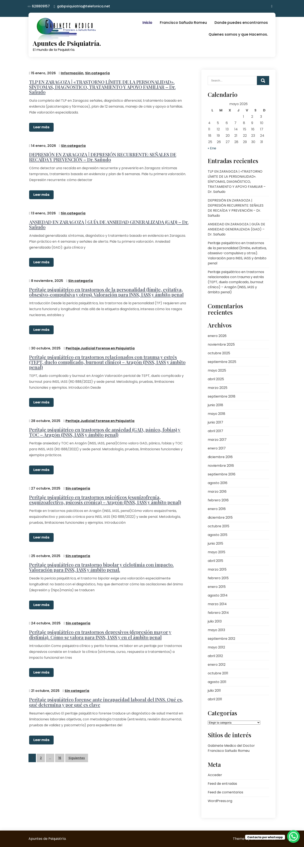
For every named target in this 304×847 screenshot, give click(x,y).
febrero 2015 (218, 578)
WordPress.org (220, 800)
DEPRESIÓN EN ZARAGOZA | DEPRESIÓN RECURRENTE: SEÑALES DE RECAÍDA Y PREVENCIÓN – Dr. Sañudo (102, 156)
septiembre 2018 (221, 396)
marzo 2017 (217, 439)
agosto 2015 (217, 534)
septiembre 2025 (222, 361)
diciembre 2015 (220, 517)
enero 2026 (217, 335)
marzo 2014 (217, 604)
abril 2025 (216, 379)
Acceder (215, 775)
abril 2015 (215, 560)
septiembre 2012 (221, 638)
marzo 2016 (217, 491)
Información (71, 72)
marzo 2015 (217, 569)
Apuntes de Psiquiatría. (67, 43)
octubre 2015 (218, 526)
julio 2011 (214, 690)
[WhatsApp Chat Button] (293, 836)
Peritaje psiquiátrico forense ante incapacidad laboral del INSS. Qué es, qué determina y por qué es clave (105, 696)
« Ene (212, 148)
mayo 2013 (216, 630)
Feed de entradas (222, 783)
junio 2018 (215, 405)
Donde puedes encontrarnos (241, 22)
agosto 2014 (218, 595)
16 (59, 752)
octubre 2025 (219, 353)
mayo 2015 (216, 552)
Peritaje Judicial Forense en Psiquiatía (99, 345)
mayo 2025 (217, 370)
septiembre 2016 (221, 474)
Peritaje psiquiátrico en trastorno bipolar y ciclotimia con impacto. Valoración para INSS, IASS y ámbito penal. (100, 562)
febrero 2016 (218, 500)
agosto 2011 (217, 681)
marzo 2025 (217, 387)
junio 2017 (215, 422)
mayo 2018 (216, 413)
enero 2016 (217, 508)
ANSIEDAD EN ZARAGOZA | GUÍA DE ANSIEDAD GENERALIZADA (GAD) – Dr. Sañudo (108, 223)
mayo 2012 (216, 647)
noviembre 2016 (221, 465)
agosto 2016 (217, 482)
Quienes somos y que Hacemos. (238, 34)
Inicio (147, 22)
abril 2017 (215, 431)
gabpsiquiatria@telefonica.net (83, 6)
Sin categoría (97, 72)
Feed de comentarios (225, 792)
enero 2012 (216, 664)
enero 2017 (217, 448)
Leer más (41, 126)
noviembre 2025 (221, 344)
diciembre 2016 (220, 457)
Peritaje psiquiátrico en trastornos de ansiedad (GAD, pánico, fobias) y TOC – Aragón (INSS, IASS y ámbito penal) (104, 428)
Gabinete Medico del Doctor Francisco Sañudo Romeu (231, 748)
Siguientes (76, 752)
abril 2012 (215, 656)
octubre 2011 (218, 673)
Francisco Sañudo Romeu (183, 22)
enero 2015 (217, 586)
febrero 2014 (218, 612)
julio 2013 (215, 621)
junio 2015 (215, 543)
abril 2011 (215, 699)
